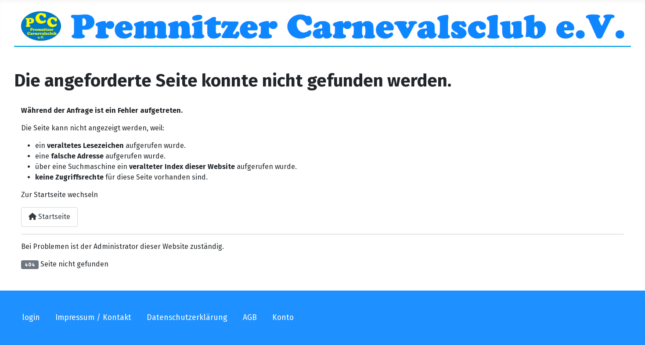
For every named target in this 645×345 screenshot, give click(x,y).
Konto (283, 317)
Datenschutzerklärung (187, 317)
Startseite (49, 216)
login (31, 317)
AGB (250, 317)
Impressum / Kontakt (93, 317)
